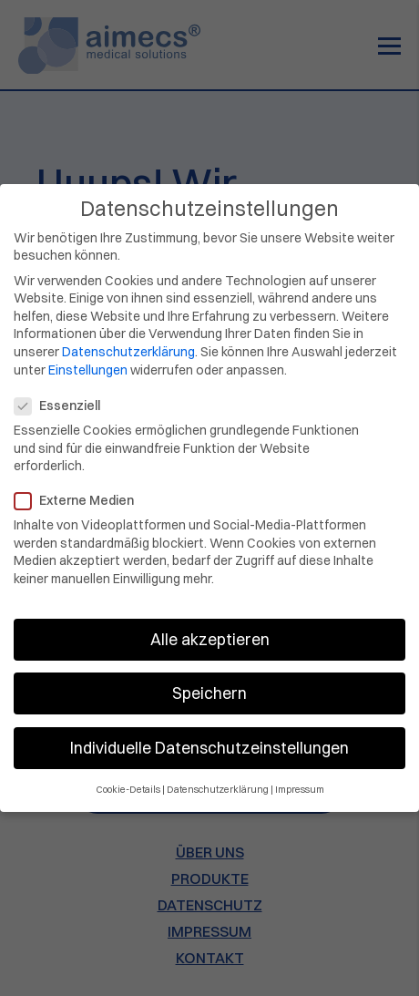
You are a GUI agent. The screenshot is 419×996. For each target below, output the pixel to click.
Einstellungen (88, 357)
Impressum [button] (299, 777)
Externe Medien (80, 488)
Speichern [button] (209, 680)
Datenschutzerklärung (128, 339)
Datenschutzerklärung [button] (218, 777)
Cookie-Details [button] (128, 777)
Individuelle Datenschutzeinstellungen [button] (209, 734)
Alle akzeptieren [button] (210, 626)
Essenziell (63, 393)
